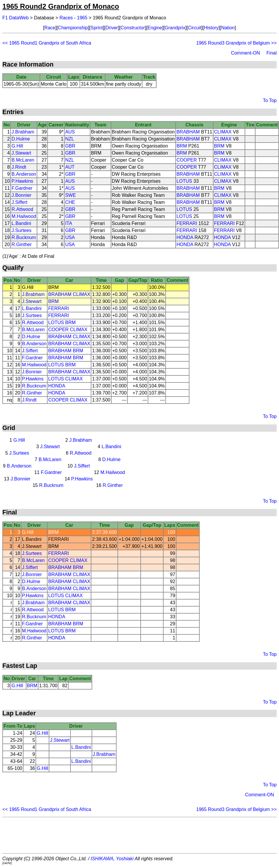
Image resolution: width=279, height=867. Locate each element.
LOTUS (184, 181)
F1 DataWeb (15, 17)
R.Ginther (21, 244)
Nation (228, 27)
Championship (73, 27)
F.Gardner (21, 188)
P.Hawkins (22, 181)
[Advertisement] (139, 835)
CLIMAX (223, 131)
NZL (69, 138)
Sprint (96, 27)
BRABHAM (188, 131)
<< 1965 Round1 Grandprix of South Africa (46, 42)
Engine (154, 27)
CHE (70, 202)
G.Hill (17, 145)
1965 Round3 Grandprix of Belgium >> (236, 42)
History (211, 27)
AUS (70, 131)
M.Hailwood (23, 216)
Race (49, 27)
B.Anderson (23, 174)
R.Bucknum (23, 237)
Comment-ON (245, 52)
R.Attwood (22, 209)
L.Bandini (21, 223)
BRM (182, 145)
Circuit (194, 27)
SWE (70, 195)
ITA (68, 223)
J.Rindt (18, 167)
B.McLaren (22, 160)
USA (70, 237)
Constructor (133, 27)
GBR (70, 145)
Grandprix (175, 27)
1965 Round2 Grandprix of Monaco (60, 6)
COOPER (187, 160)
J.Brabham (22, 131)
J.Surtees (21, 230)
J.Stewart (21, 152)
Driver (111, 27)
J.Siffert (19, 202)
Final (271, 52)
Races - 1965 (74, 17)
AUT (70, 167)
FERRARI (187, 223)
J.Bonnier (21, 195)
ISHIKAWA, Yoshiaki (112, 858)
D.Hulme (20, 138)
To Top (270, 100)
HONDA (185, 237)
